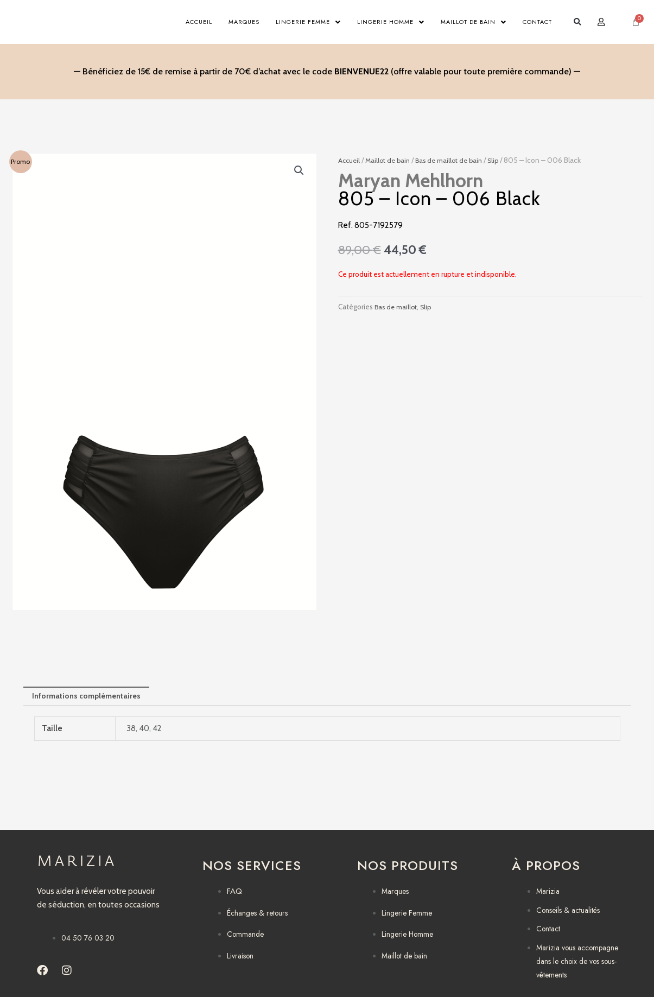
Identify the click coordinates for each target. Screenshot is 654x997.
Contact (537, 22)
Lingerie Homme (390, 22)
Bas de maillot (397, 308)
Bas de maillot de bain (456, 161)
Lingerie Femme (308, 22)
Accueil (199, 22)
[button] (578, 22)
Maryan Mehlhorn (410, 182)
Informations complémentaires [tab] (91, 698)
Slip (504, 161)
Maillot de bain (473, 22)
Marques (243, 22)
